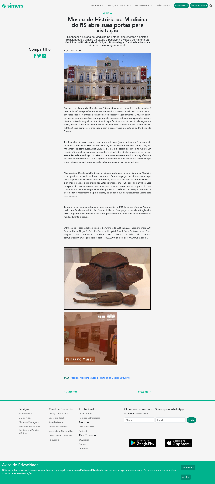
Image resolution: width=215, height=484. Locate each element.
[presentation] (145, 431)
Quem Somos (86, 413)
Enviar (191, 420)
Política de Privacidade (91, 470)
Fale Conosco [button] (164, 5)
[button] (210, 6)
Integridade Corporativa (61, 431)
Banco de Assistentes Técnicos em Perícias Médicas (29, 430)
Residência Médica (58, 426)
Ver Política (187, 467)
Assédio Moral (56, 422)
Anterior (70, 392)
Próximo (144, 392)
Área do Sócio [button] (198, 5)
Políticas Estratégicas (89, 417)
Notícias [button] (124, 5)
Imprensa (83, 448)
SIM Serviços (25, 417)
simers (12, 6)
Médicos (75, 377)
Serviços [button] (112, 5)
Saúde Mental (25, 413)
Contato (83, 444)
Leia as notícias (86, 426)
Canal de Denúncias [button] (143, 5)
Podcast (83, 431)
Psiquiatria (54, 439)
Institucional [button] (97, 5)
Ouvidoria (84, 439)
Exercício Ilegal (56, 417)
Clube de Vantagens (29, 422)
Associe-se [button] (180, 5)
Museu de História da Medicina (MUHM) (110, 377)
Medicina (84, 377)
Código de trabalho (58, 413)
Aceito (185, 477)
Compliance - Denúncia (60, 435)
